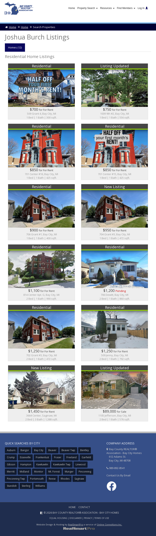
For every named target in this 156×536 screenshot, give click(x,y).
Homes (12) (15, 47)
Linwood (81, 464)
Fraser (57, 457)
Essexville (25, 457)
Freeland (71, 457)
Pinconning (85, 471)
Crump (11, 457)
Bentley (84, 450)
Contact (84, 507)
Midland (24, 471)
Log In (143, 8)
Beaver (52, 450)
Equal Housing (58, 518)
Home (71, 8)
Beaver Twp (68, 450)
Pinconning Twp (16, 478)
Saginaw (79, 478)
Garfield (86, 457)
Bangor (25, 450)
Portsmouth (37, 478)
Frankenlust (42, 457)
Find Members (126, 8)
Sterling (26, 486)
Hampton (25, 464)
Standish (12, 486)
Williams (40, 486)
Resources (107, 8)
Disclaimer (75, 518)
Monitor (38, 471)
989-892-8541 (117, 468)
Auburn (11, 450)
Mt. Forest (54, 471)
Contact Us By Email (118, 475)
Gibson (11, 464)
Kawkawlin (42, 464)
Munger (69, 471)
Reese (52, 478)
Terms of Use (101, 518)
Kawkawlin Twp (61, 464)
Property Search (87, 8)
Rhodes (65, 478)
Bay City (38, 450)
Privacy (88, 518)
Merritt (11, 471)
